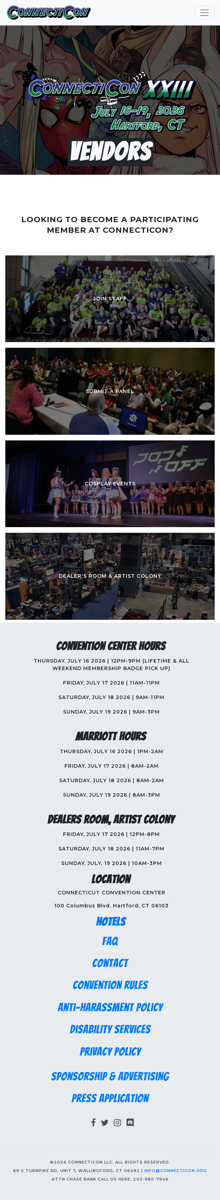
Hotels (110, 922)
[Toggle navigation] (204, 13)
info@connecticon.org (175, 1170)
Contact (110, 963)
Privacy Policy (110, 1052)
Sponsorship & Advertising (110, 1077)
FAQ (110, 941)
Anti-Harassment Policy (110, 1008)
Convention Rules (110, 985)
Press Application (110, 1098)
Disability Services (110, 1029)
